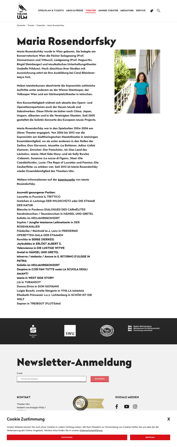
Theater (31, 25)
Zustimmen (67, 437)
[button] (74, 11)
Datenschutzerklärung (91, 430)
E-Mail (19, 373)
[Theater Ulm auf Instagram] (135, 407)
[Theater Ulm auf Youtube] (126, 407)
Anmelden (100, 379)
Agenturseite (66, 179)
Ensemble (41, 25)
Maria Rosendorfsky (55, 25)
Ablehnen (150, 437)
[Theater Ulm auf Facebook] (116, 407)
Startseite (21, 25)
